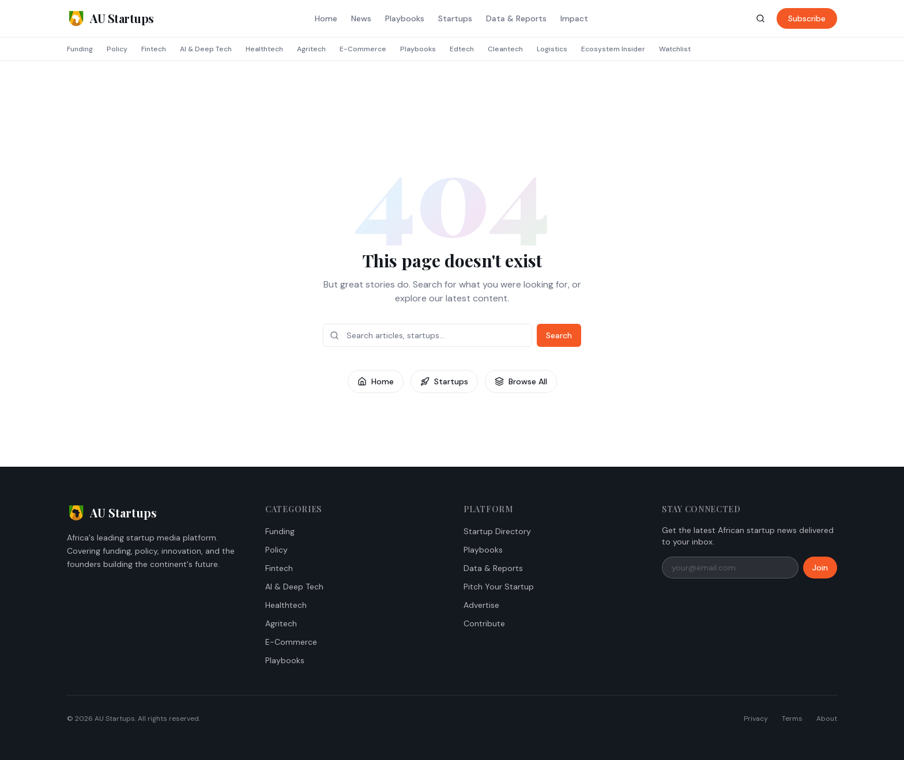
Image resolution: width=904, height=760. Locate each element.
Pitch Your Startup (499, 586)
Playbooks (404, 18)
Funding (80, 49)
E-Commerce (363, 49)
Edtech (462, 49)
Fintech (153, 49)
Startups (455, 18)
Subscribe (807, 18)
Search (559, 335)
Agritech (311, 49)
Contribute (484, 623)
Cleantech (505, 49)
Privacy (756, 718)
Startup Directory (497, 531)
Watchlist (675, 49)
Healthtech (264, 49)
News (361, 18)
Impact (574, 18)
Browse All (521, 381)
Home (326, 18)
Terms (792, 718)
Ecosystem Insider (613, 49)
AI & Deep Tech (206, 49)
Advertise (481, 605)
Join (820, 567)
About (826, 718)
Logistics (552, 49)
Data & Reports (516, 18)
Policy (117, 49)
